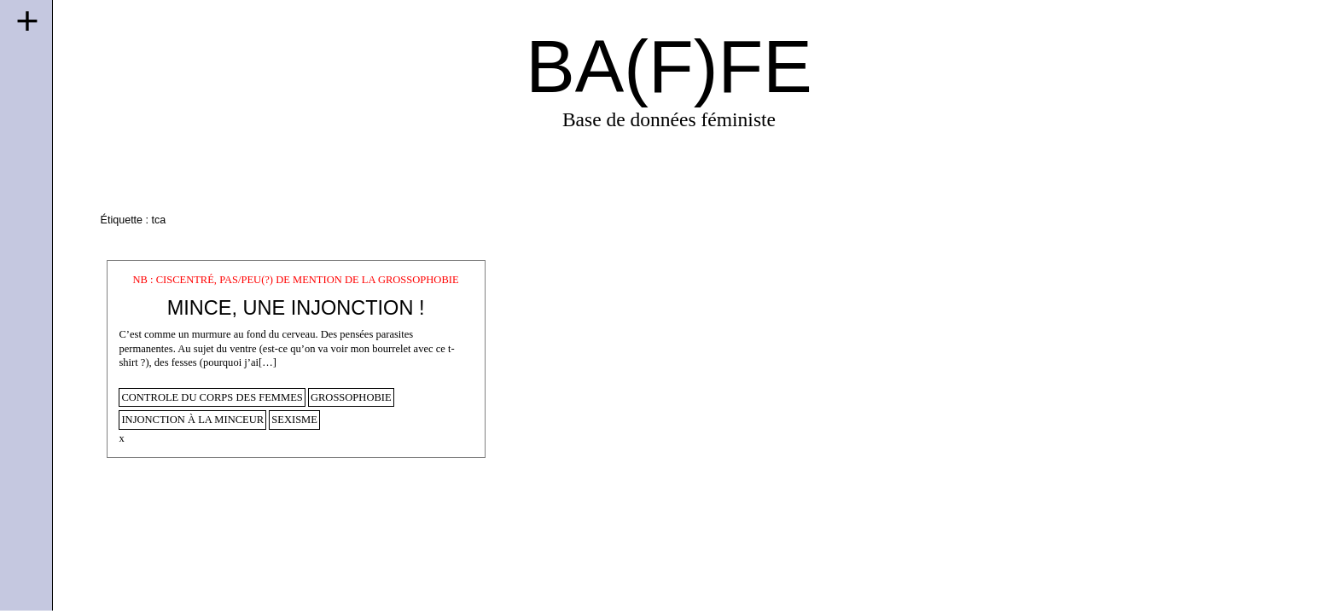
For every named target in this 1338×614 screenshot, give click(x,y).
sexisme (294, 420)
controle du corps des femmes (211, 397)
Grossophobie (351, 397)
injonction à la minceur (192, 420)
